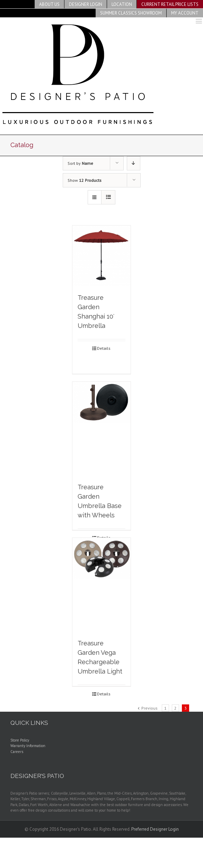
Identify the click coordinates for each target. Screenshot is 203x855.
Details (104, 348)
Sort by (80, 163)
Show (85, 180)
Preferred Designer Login (155, 829)
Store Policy (19, 740)
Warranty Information (27, 745)
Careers (16, 751)
